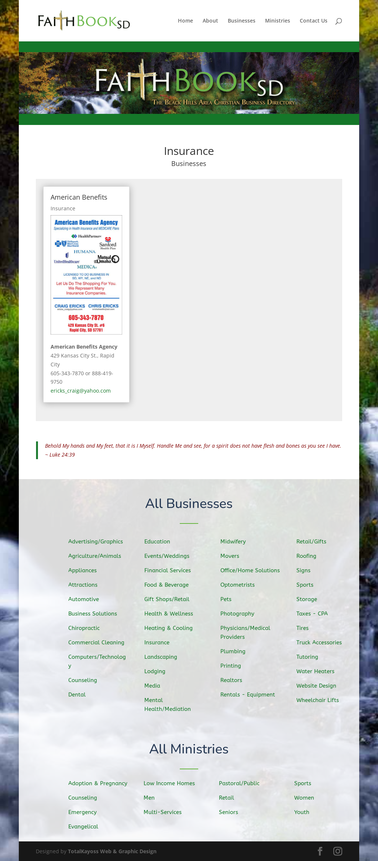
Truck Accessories (321, 642)
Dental (79, 693)
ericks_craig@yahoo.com (81, 390)
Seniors (231, 812)
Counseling (84, 679)
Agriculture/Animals (96, 557)
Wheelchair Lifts (320, 699)
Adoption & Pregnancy (99, 783)
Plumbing (235, 651)
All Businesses (189, 504)
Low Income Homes (171, 783)
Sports (308, 585)
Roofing (309, 557)
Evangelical (85, 826)
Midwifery (236, 542)
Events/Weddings (169, 556)
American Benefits (79, 197)
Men (152, 797)
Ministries (277, 21)
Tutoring (310, 656)
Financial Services (170, 571)
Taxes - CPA (314, 614)
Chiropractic (86, 628)
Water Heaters (318, 670)
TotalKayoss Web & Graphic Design (112, 851)
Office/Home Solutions (252, 570)
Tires (305, 628)
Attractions (85, 585)
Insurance (63, 208)
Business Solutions (94, 614)
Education (160, 543)
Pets (229, 599)
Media (155, 685)
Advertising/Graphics (97, 542)
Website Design (318, 685)
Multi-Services (164, 812)
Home (185, 21)
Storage (309, 599)
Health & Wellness (171, 614)
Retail (229, 797)
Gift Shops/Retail (169, 599)
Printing (233, 665)
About (210, 21)
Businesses (241, 21)
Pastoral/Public (241, 783)
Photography (240, 614)
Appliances (84, 571)
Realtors (234, 679)
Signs (306, 571)
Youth (304, 812)
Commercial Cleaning (97, 642)
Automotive (85, 599)
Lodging (157, 671)
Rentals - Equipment (249, 694)
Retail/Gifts (314, 542)
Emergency (84, 812)
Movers (232, 557)
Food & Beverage (168, 585)
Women (306, 797)
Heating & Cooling (170, 628)
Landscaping (163, 656)
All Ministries (189, 749)
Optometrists (240, 585)
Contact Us (313, 21)
